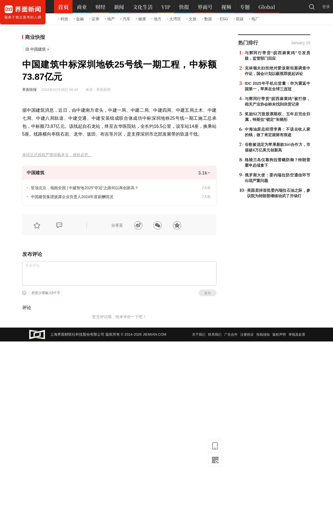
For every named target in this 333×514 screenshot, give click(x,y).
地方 (157, 19)
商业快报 (35, 37)
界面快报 (29, 90)
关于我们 (198, 334)
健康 (141, 19)
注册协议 (247, 334)
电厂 (254, 19)
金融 (79, 19)
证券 (94, 19)
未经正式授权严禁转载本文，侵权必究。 (57, 155)
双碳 (239, 19)
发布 (207, 293)
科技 (63, 19)
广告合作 (231, 334)
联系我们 (214, 334)
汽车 (125, 19)
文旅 (191, 19)
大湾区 (174, 19)
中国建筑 (38, 49)
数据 (207, 19)
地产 (110, 19)
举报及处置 (297, 334)
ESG (223, 19)
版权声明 (279, 334)
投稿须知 (263, 334)
